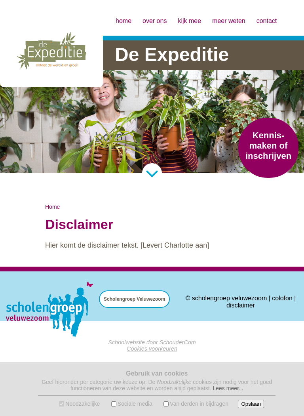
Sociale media (135, 404)
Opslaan (251, 404)
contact (266, 20)
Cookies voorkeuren (152, 348)
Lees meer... (228, 388)
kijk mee (189, 20)
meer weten (228, 20)
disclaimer (240, 305)
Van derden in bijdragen (199, 404)
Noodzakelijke (82, 404)
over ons (154, 20)
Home (52, 207)
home (123, 20)
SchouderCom (178, 342)
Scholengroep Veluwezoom (134, 299)
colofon (282, 298)
